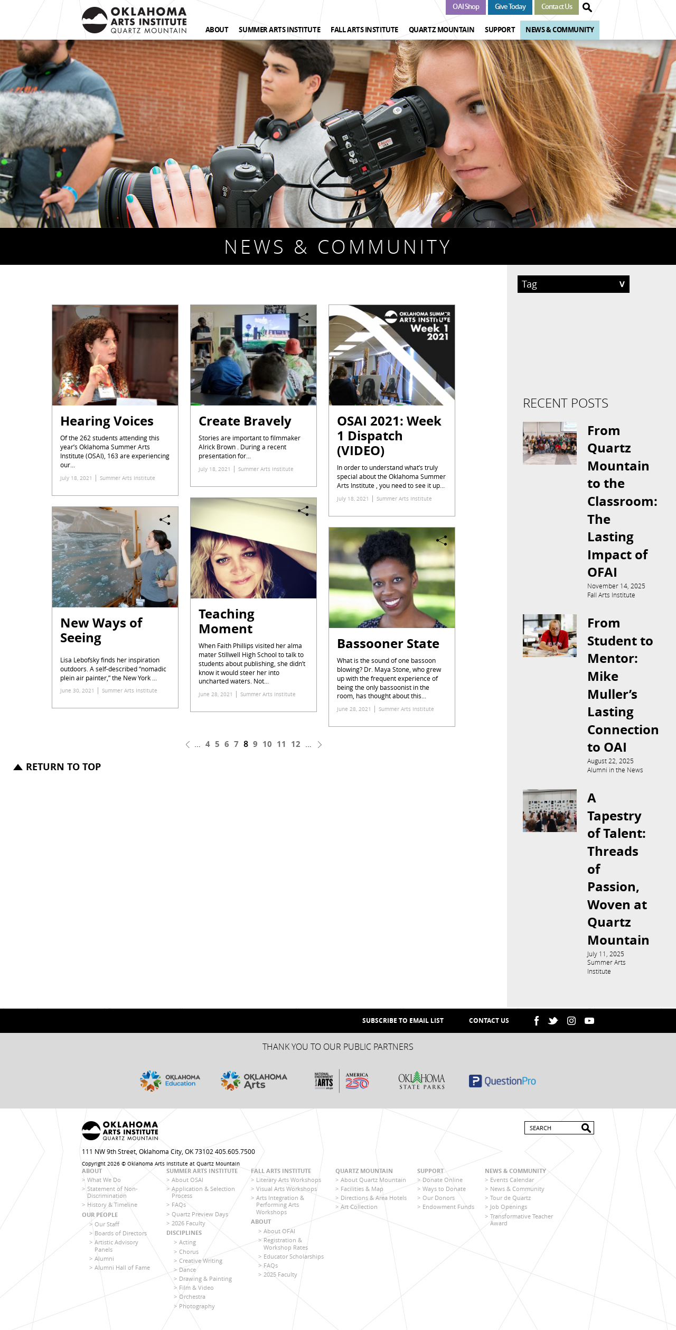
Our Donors (438, 1201)
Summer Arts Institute (279, 29)
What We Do (104, 1183)
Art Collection (359, 1211)
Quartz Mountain (441, 29)
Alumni (104, 1262)
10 (267, 744)
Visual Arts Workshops (286, 1192)
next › (320, 744)
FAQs (179, 1209)
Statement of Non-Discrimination (112, 1195)
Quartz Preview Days (200, 1218)
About (217, 29)
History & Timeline (112, 1209)
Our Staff (107, 1228)
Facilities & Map (362, 1192)
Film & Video (196, 1291)
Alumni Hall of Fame (122, 1271)
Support (500, 29)
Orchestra (192, 1301)
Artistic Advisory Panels (116, 1249)
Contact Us (556, 6)
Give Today (510, 6)
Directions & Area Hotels (374, 1201)
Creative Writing (200, 1264)
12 (296, 744)
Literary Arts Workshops (288, 1183)
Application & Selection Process (203, 1195)
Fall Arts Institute (364, 29)
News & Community (559, 29)
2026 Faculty (188, 1227)
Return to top (63, 766)
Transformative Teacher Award (521, 1223)
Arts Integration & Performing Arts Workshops (280, 1208)
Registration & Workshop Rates (286, 1247)
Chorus (189, 1255)
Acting (187, 1246)
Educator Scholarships (294, 1260)
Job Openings (508, 1211)
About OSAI (187, 1183)
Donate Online (442, 1183)
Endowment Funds (448, 1211)
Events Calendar (512, 1183)
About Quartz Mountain (373, 1183)
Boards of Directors (121, 1237)
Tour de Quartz (510, 1201)
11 (281, 744)
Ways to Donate (444, 1192)
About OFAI (279, 1235)
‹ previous (188, 744)
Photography (197, 1310)
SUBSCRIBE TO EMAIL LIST (403, 1024)
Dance (187, 1273)
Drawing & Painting (205, 1282)
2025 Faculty (280, 1278)
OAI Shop (466, 6)
